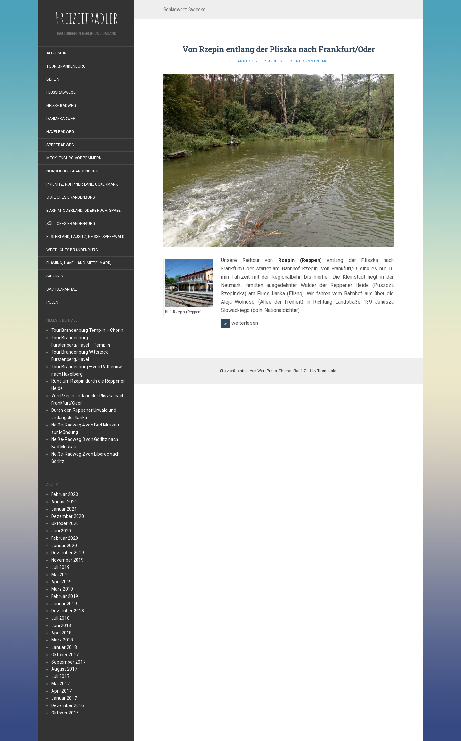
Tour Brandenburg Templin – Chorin (87, 330)
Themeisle (326, 371)
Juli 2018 (60, 618)
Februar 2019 (64, 596)
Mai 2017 (60, 683)
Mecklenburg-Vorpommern (73, 158)
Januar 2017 (64, 698)
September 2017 (68, 662)
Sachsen (54, 276)
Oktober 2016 (65, 712)
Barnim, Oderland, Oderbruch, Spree (83, 210)
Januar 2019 (64, 603)
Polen (52, 302)
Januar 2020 (64, 545)
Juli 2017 (60, 676)
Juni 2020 (61, 530)
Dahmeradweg (61, 118)
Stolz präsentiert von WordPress (248, 371)
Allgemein (56, 53)
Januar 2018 (64, 647)
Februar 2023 (64, 494)
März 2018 (62, 639)
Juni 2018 (61, 625)
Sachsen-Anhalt (62, 289)
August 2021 (64, 501)
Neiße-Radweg (61, 105)
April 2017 (61, 691)
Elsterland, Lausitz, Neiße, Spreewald (85, 237)
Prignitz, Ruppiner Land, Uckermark (82, 184)
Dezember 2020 (67, 516)
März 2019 (62, 589)
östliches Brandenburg (70, 197)
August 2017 (64, 669)
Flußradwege (61, 92)
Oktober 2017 (65, 654)
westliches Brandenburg (72, 250)
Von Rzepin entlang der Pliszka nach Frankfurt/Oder (278, 49)
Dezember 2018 (67, 610)
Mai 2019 (60, 574)
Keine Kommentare (309, 61)
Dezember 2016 (67, 705)
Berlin (52, 79)
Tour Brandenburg (65, 66)
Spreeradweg (60, 145)
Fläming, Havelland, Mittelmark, (78, 263)
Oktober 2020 (65, 523)
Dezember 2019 (67, 552)
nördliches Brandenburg (72, 171)
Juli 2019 (60, 567)
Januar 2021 (64, 509)
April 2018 (61, 632)
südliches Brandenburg (70, 223)
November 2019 (67, 559)
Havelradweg (60, 132)
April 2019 (61, 581)
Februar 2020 (64, 538)
